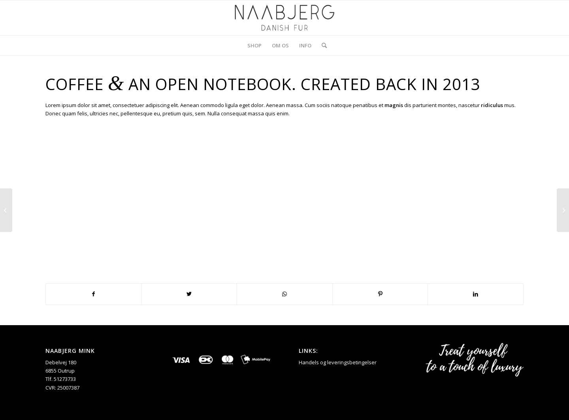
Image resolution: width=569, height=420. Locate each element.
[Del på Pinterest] (380, 294)
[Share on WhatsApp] (284, 294)
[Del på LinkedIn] (475, 294)
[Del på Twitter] (189, 294)
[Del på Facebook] (93, 294)
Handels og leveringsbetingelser (338, 362)
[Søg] (322, 45)
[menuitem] (254, 45)
